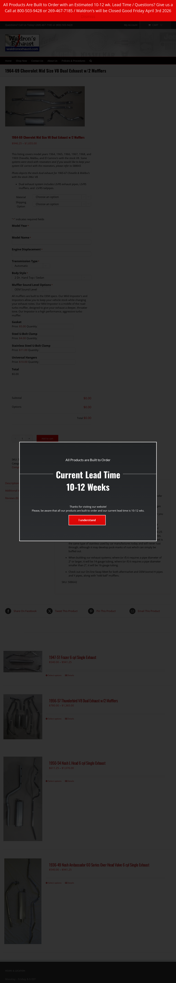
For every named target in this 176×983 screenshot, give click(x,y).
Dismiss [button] (88, 16)
